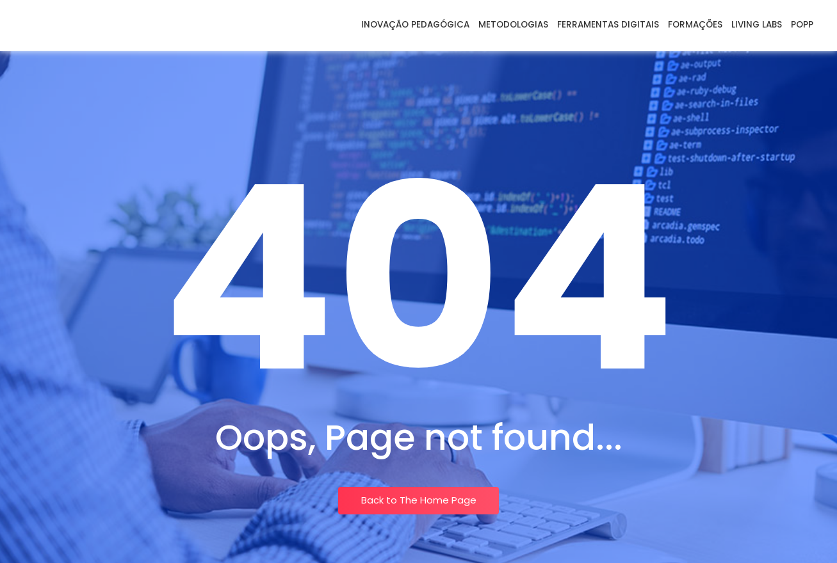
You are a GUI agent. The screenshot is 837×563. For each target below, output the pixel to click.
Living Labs (756, 25)
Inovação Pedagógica (415, 25)
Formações (695, 25)
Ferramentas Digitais (608, 25)
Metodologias (513, 25)
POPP (802, 25)
